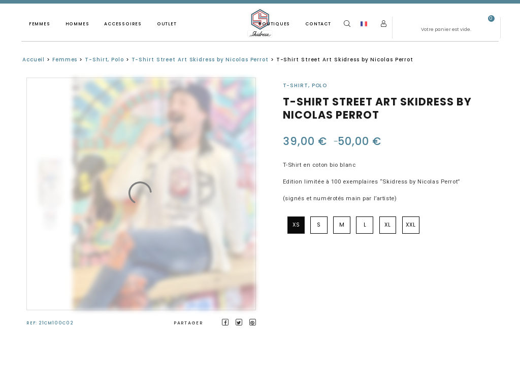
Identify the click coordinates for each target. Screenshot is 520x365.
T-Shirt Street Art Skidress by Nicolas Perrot (200, 59)
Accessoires (123, 24)
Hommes (77, 24)
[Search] (347, 23)
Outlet (167, 24)
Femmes (39, 24)
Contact (318, 24)
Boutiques (274, 24)
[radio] (296, 225)
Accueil (33, 59)
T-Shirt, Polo (104, 59)
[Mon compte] (383, 23)
